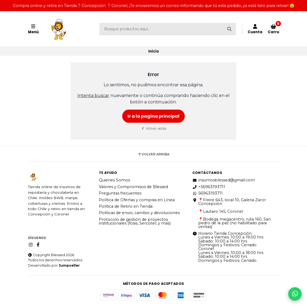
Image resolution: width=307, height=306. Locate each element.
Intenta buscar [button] (93, 95)
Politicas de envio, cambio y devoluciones (139, 213)
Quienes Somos (114, 180)
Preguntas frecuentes (120, 193)
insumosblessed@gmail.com (223, 180)
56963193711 (207, 193)
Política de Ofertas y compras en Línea (137, 200)
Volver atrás (154, 128)
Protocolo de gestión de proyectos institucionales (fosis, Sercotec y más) (135, 221)
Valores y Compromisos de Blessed (133, 187)
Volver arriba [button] (153, 154)
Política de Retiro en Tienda (126, 206)
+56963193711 (208, 187)
